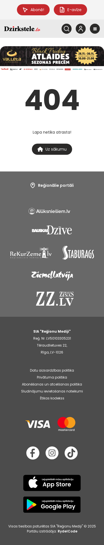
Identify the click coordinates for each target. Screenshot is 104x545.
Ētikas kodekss (52, 398)
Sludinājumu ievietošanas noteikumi (52, 391)
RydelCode (67, 531)
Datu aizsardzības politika (52, 370)
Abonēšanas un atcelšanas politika (52, 384)
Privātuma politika (52, 377)
